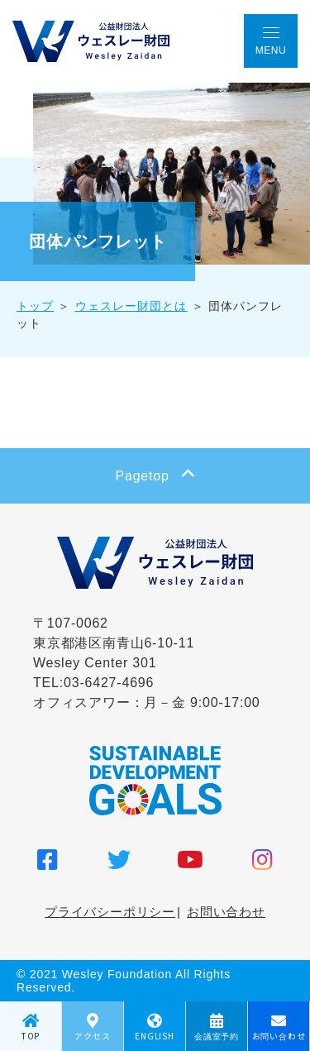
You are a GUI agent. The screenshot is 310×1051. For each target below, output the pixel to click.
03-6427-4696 (109, 683)
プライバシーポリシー (110, 912)
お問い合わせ (226, 912)
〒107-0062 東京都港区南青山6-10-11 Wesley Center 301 (113, 643)
